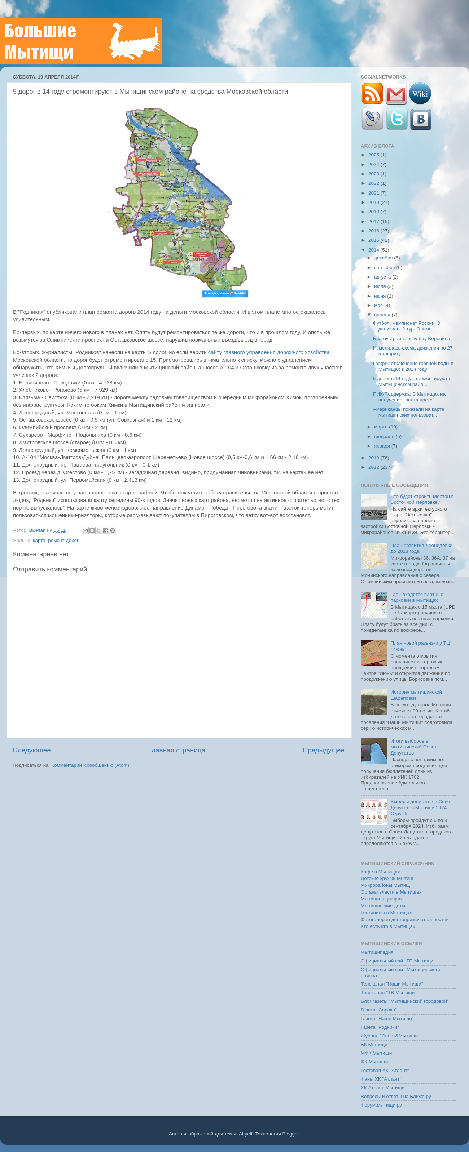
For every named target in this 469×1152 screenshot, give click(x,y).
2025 (374, 154)
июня (380, 296)
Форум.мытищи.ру (381, 1105)
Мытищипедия (377, 952)
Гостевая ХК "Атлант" (385, 1070)
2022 (374, 183)
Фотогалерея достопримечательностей (405, 919)
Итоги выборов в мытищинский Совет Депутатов (413, 746)
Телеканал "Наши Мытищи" (392, 984)
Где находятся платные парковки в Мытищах (416, 597)
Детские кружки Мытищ (387, 878)
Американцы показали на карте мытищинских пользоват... (408, 412)
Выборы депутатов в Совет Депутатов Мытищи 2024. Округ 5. (421, 807)
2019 (374, 202)
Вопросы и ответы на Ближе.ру (396, 1096)
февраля (385, 436)
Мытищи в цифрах (382, 899)
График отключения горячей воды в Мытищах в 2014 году (413, 366)
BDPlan (38, 530)
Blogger (290, 1134)
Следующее (32, 750)
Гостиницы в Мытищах (386, 912)
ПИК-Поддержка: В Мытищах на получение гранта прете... (409, 396)
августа (383, 277)
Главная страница (177, 750)
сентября (385, 267)
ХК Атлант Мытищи (382, 1087)
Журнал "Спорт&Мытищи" (390, 1035)
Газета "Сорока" (379, 1010)
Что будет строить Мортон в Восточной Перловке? (421, 499)
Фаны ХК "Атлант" (381, 1079)
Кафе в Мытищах (380, 872)
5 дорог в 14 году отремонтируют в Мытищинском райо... (412, 381)
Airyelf (246, 1134)
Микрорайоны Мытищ (385, 885)
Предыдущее (324, 750)
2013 (374, 458)
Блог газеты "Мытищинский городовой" (405, 1001)
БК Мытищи (374, 1044)
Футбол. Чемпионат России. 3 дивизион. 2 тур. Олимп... (406, 326)
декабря (384, 258)
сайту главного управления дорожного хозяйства (269, 352)
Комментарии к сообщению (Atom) (90, 765)
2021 (374, 193)
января (382, 446)
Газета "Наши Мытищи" (387, 1018)
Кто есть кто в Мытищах (388, 926)
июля (380, 286)
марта (381, 427)
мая (379, 305)
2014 (374, 250)
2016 (374, 230)
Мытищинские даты (383, 905)
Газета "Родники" (380, 1027)
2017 (374, 221)
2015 (374, 240)
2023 (374, 174)
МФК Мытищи (376, 1053)
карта (39, 540)
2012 (374, 467)
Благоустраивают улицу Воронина (411, 338)
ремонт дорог (63, 540)
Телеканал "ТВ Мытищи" (388, 992)
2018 (374, 211)
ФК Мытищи (374, 1061)
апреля (382, 314)
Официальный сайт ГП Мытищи (397, 961)
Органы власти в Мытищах (391, 892)
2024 (374, 164)
